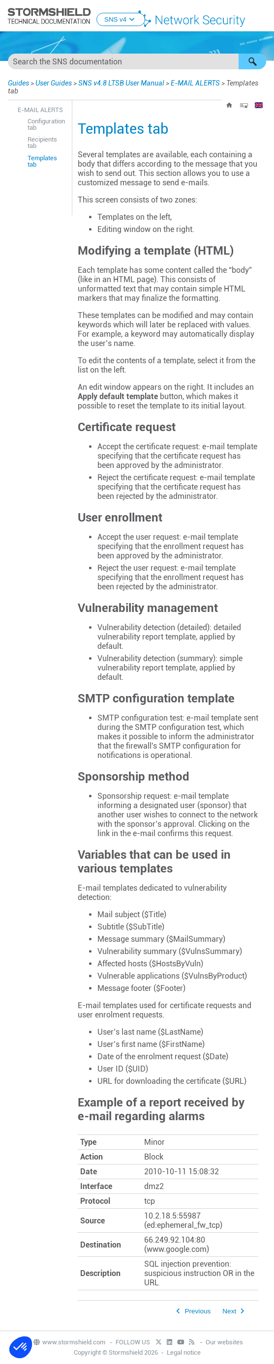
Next (229, 1311)
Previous (197, 1311)
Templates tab (42, 161)
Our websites (224, 1342)
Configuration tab (46, 124)
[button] (252, 61)
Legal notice (184, 1352)
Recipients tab (42, 142)
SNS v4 (120, 19)
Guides (18, 83)
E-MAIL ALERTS (195, 83)
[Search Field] (137, 61)
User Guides (53, 83)
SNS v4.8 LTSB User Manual (121, 83)
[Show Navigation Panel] (262, 16)
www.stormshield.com (69, 1342)
